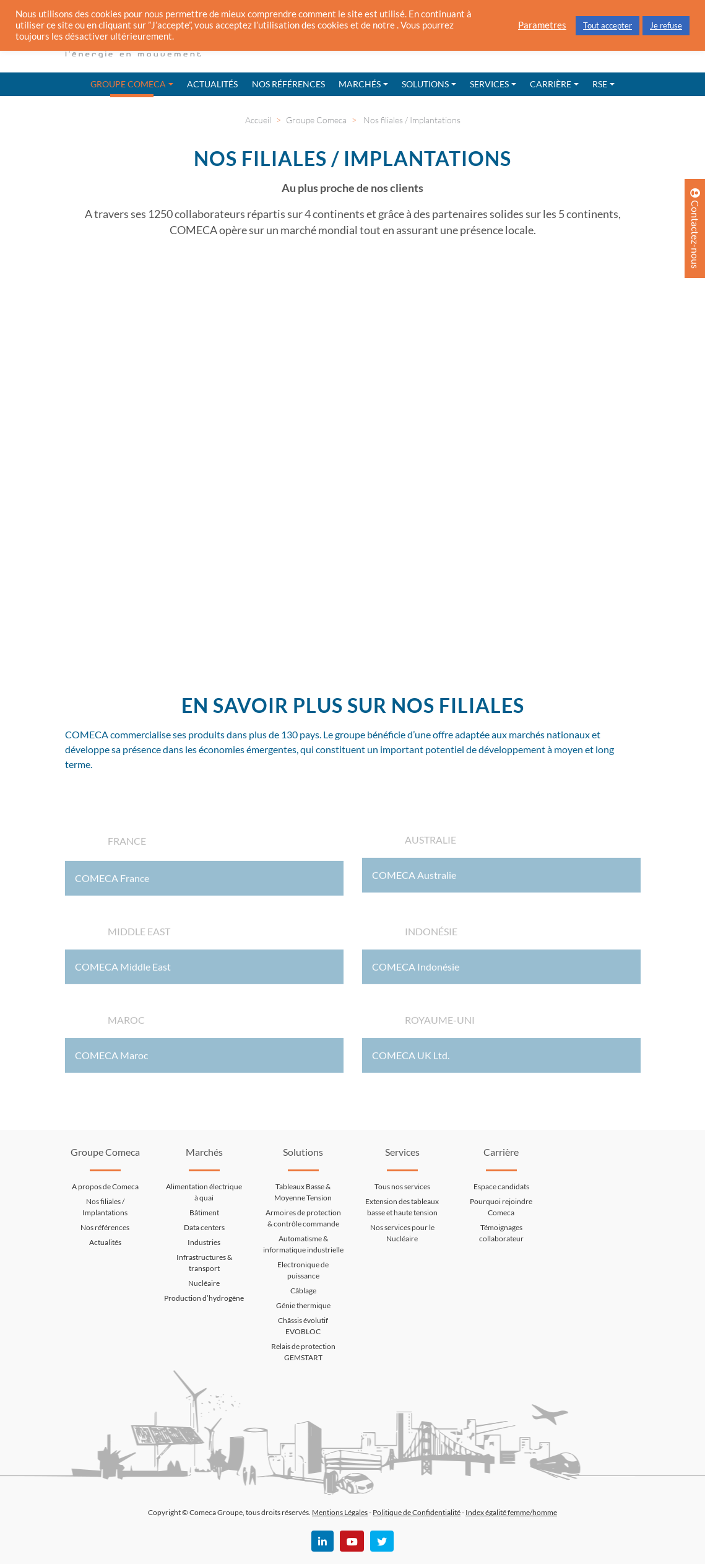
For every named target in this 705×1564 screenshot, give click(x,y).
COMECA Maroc (111, 1059)
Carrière (550, 84)
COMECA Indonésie (415, 971)
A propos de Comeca (105, 1186)
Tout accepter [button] (607, 25)
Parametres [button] (542, 25)
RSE (599, 84)
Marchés (360, 84)
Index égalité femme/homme (511, 1512)
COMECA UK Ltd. (410, 1059)
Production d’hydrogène (204, 1298)
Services (489, 84)
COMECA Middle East (123, 971)
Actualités (212, 84)
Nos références (288, 84)
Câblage (303, 1290)
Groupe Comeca (128, 84)
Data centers (204, 1227)
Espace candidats (501, 1186)
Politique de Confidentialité (417, 1512)
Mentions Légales (340, 1512)
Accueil (258, 120)
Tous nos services (402, 1186)
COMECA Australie (414, 879)
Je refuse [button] (666, 25)
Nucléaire (204, 1283)
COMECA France (112, 882)
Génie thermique (303, 1305)
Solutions (425, 84)
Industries (204, 1242)
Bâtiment (204, 1212)
